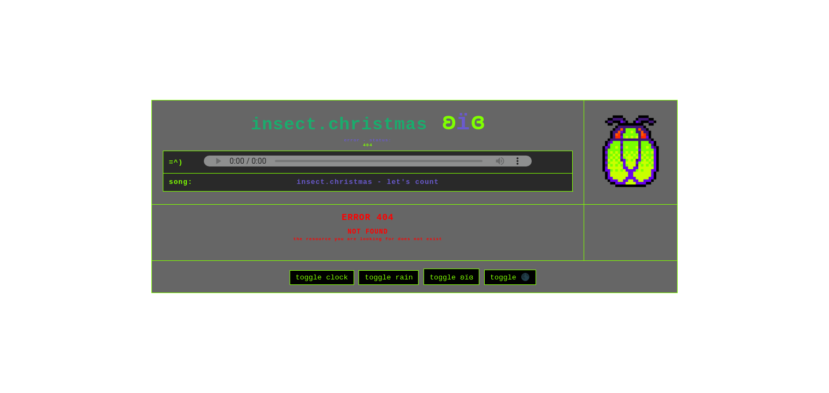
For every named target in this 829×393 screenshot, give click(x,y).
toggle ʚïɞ (451, 279)
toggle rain (388, 279)
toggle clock (322, 279)
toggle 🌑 (510, 279)
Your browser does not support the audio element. (368, 158)
